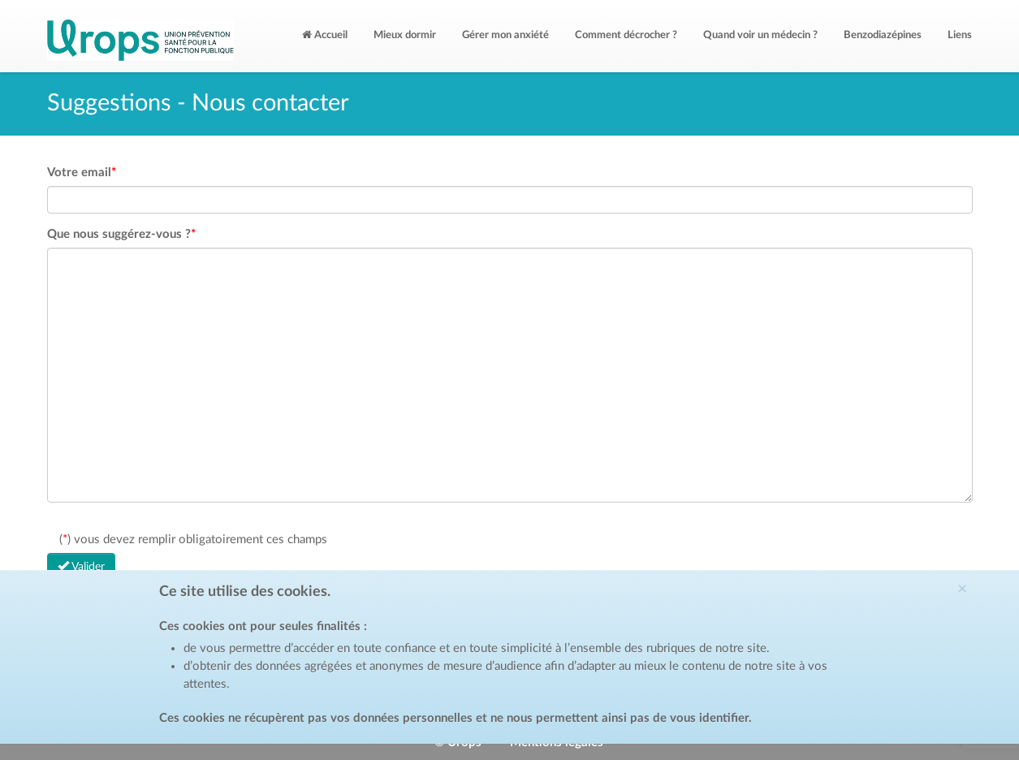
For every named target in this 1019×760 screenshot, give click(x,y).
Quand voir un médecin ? (760, 35)
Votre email (81, 172)
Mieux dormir (404, 35)
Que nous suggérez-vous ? (121, 234)
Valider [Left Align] (81, 565)
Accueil (325, 35)
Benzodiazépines (883, 35)
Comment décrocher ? (626, 35)
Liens (960, 35)
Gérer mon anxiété (505, 35)
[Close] (982, 589)
